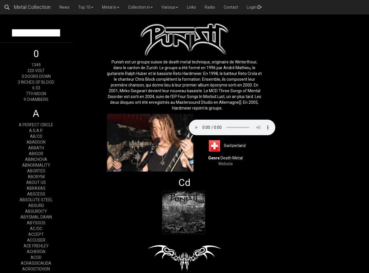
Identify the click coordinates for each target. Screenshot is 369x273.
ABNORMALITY (36, 165)
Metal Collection (32, 7)
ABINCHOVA (36, 159)
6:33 (36, 88)
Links (191, 7)
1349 (36, 65)
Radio (210, 7)
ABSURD (36, 205)
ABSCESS (36, 194)
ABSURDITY (36, 211)
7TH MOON (36, 93)
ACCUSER (36, 240)
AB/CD (36, 136)
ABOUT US (36, 182)
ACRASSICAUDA (36, 263)
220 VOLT (36, 70)
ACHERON (36, 251)
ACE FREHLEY (36, 246)
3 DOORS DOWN (36, 76)
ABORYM (36, 176)
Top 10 (85, 7)
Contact (231, 7)
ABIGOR (36, 153)
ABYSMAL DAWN (36, 217)
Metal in (110, 7)
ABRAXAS (36, 188)
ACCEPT (36, 234)
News (64, 7)
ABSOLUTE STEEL (36, 199)
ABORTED (36, 171)
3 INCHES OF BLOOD (36, 82)
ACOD (36, 257)
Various (169, 7)
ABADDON (36, 142)
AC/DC (36, 228)
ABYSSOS (36, 223)
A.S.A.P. (36, 130)
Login (254, 7)
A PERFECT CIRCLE (36, 125)
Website (225, 163)
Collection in (140, 7)
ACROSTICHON (36, 269)
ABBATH (36, 148)
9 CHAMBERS (36, 99)
